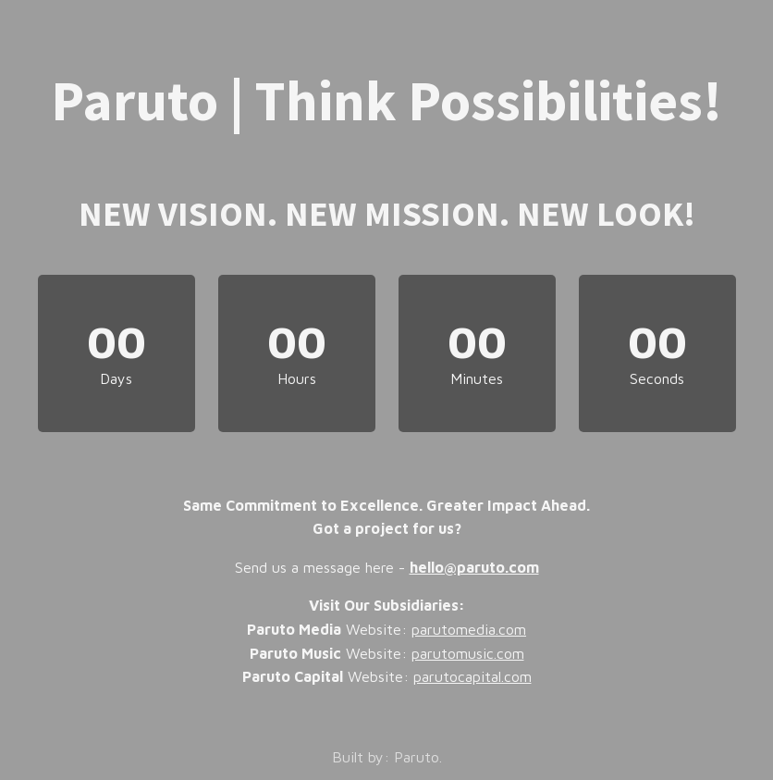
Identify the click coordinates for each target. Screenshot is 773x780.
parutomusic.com (467, 653)
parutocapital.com (472, 676)
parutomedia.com (468, 629)
